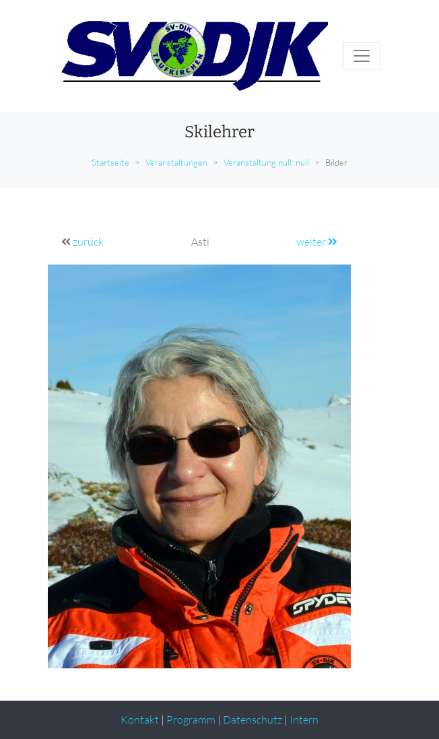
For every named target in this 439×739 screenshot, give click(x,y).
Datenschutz (252, 719)
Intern (304, 719)
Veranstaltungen (176, 162)
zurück (88, 241)
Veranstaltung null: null (266, 162)
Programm (190, 719)
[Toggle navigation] (361, 55)
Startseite (110, 162)
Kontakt (140, 719)
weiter (316, 241)
